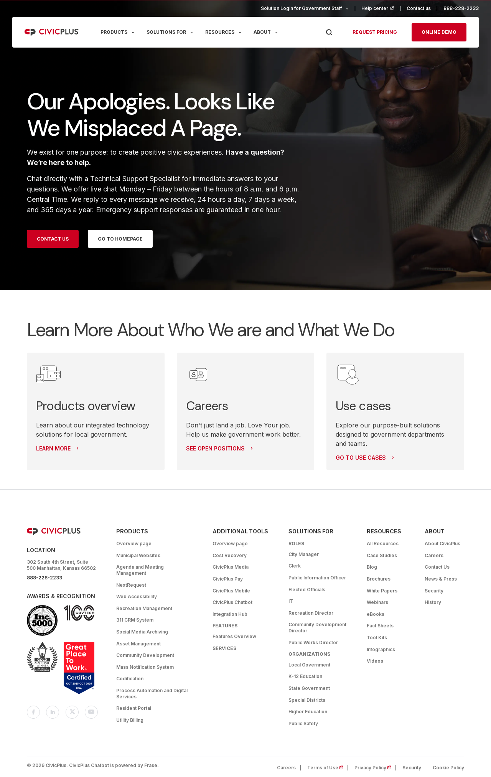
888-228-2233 (461, 8)
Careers (434, 555)
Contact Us (53, 239)
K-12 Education (305, 676)
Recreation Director (310, 613)
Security (434, 591)
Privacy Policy (375, 767)
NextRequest (131, 585)
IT (290, 601)
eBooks (375, 614)
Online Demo (439, 32)
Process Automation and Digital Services (152, 693)
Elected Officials (306, 589)
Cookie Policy (448, 767)
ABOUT (262, 32)
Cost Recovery (230, 555)
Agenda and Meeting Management (140, 570)
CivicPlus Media (231, 567)
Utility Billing (129, 720)
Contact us (419, 8)
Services (224, 648)
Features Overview (234, 636)
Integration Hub (230, 614)
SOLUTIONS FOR (166, 32)
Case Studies (382, 555)
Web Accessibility (136, 596)
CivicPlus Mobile (231, 591)
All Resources (383, 543)
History (433, 602)
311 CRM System (134, 620)
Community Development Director (317, 627)
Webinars (377, 602)
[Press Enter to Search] (329, 32)
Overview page (134, 543)
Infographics (381, 649)
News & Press (441, 579)
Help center (380, 8)
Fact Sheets (380, 626)
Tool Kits (377, 637)
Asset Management (138, 644)
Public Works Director (313, 642)
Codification (129, 678)
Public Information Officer (317, 578)
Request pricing (375, 32)
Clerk (294, 566)
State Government (309, 688)
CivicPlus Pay (228, 579)
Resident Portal (133, 708)
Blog (372, 567)
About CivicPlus (442, 543)
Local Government (309, 665)
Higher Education (307, 711)
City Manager (303, 554)
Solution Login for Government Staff (301, 8)
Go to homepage (120, 239)
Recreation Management (144, 608)
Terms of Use (327, 767)
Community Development (145, 655)
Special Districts (306, 700)
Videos (375, 661)
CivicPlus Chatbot (232, 602)
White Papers (382, 591)
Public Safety (303, 723)
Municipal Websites (138, 555)
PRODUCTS (114, 32)
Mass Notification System (145, 667)
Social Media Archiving (142, 632)
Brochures (378, 579)
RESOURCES (219, 32)
